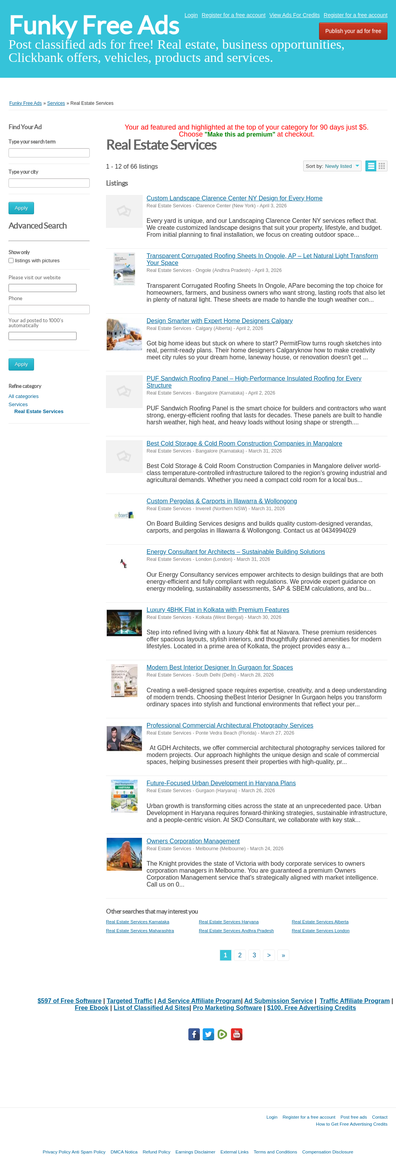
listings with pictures (37, 260)
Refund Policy (157, 1151)
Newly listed (338, 166)
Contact (379, 1116)
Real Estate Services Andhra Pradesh (236, 930)
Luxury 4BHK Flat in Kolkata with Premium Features (218, 610)
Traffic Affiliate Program (355, 1001)
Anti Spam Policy (89, 1151)
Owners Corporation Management (193, 841)
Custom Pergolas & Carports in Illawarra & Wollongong (222, 501)
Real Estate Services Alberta (320, 921)
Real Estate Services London (321, 930)
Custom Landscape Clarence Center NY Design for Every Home (235, 198)
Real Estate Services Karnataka (137, 921)
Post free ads (353, 1116)
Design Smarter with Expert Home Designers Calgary (220, 321)
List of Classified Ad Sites (151, 1008)
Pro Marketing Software (227, 1008)
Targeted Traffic (130, 1001)
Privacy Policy (56, 1151)
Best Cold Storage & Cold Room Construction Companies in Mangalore (244, 443)
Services (18, 404)
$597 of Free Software (69, 1001)
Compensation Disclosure (327, 1151)
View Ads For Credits (295, 15)
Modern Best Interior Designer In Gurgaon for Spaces (220, 667)
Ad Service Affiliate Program (199, 1001)
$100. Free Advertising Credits (311, 1008)
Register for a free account (234, 15)
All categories (24, 396)
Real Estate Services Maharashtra (140, 930)
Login (191, 15)
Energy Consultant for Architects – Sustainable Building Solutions (236, 551)
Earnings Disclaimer (195, 1151)
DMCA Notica (124, 1151)
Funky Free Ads (94, 25)
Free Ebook (91, 1008)
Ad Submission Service (278, 1001)
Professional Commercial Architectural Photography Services (230, 725)
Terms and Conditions (275, 1151)
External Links (234, 1151)
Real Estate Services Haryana (229, 921)
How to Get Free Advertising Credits (351, 1123)
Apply (21, 208)
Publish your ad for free (353, 31)
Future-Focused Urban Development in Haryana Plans (221, 783)
